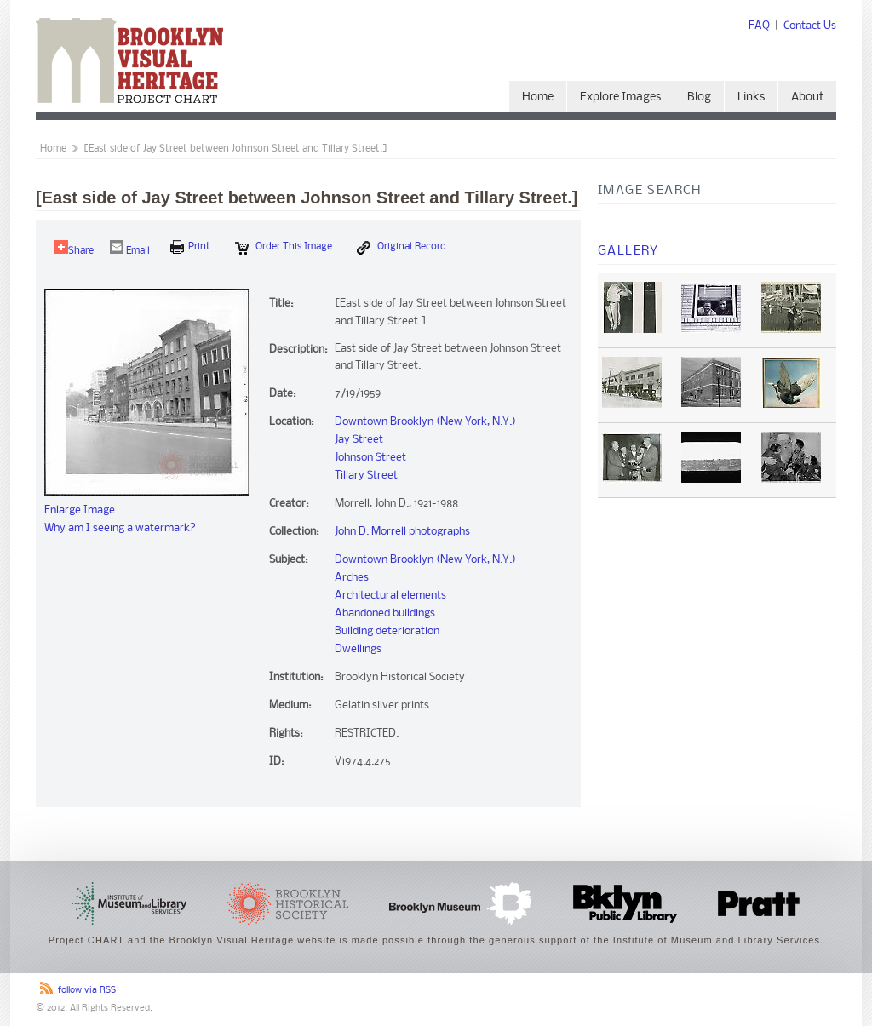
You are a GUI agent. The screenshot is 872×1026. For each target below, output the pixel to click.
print (190, 247)
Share (74, 248)
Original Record (401, 248)
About (807, 97)
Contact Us (809, 26)
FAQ (759, 26)
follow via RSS (87, 990)
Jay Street (359, 439)
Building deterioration (387, 631)
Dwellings (358, 649)
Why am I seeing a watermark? (120, 528)
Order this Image (283, 248)
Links (751, 97)
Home (538, 97)
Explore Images (620, 97)
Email (130, 248)
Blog (699, 97)
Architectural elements (390, 595)
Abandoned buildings (385, 613)
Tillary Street (366, 475)
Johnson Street (370, 457)
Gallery (628, 251)
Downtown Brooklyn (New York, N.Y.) (425, 421)
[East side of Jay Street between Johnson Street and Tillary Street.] (235, 149)
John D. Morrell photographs (402, 531)
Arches (352, 577)
